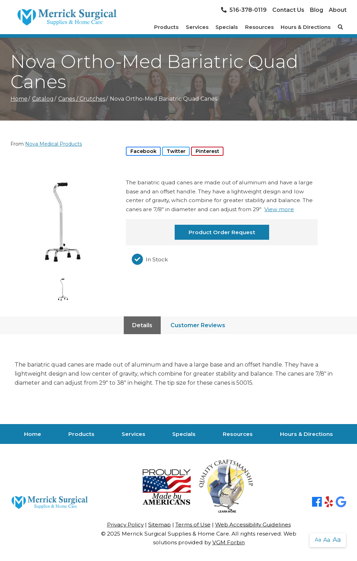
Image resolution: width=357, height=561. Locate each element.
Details (142, 325)
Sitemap (159, 524)
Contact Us (288, 10)
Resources (259, 27)
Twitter (176, 151)
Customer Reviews (197, 325)
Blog (316, 10)
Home (19, 98)
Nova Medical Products (53, 144)
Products (166, 27)
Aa (318, 540)
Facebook (143, 151)
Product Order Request (222, 232)
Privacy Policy (125, 524)
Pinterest (207, 151)
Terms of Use (193, 524)
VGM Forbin (228, 542)
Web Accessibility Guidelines (253, 524)
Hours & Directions (306, 27)
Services (197, 27)
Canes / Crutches (81, 98)
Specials (226, 27)
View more (279, 209)
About (338, 10)
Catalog (43, 98)
